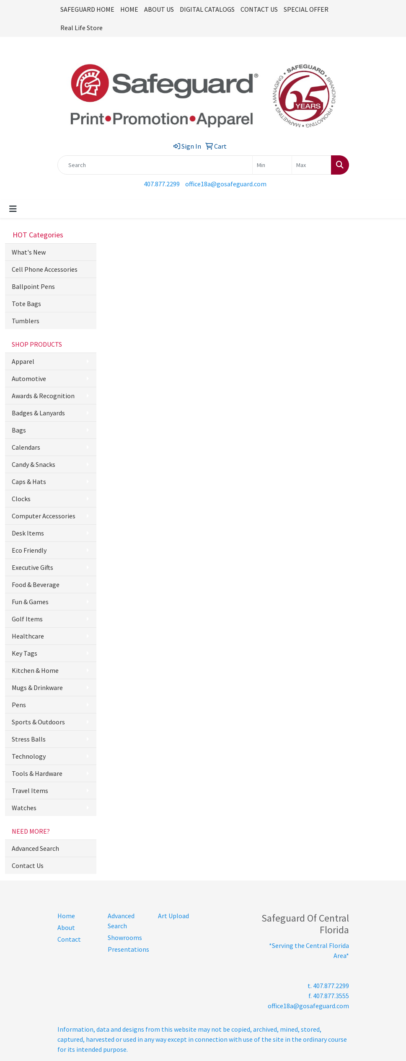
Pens (19, 704)
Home (66, 916)
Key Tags (24, 653)
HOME (129, 9)
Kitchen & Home (35, 670)
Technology (29, 756)
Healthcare (28, 636)
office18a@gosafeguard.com (225, 184)
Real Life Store (81, 27)
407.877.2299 (162, 184)
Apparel (23, 361)
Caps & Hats (29, 481)
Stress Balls (29, 739)
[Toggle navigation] (13, 209)
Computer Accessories (43, 516)
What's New (29, 252)
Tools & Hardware (37, 773)
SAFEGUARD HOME (87, 9)
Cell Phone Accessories (45, 269)
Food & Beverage (35, 584)
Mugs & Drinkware (37, 687)
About (66, 927)
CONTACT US (259, 9)
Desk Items (28, 533)
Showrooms (125, 937)
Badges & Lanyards (38, 413)
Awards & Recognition (43, 395)
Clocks (21, 498)
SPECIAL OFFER (306, 9)
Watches (24, 807)
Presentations (128, 949)
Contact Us (28, 865)
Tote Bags (26, 303)
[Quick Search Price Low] (272, 165)
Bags (19, 430)
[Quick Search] (155, 165)
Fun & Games (30, 601)
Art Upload (173, 916)
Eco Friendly (29, 550)
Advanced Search (35, 848)
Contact (69, 939)
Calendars (26, 447)
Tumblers (25, 321)
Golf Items (27, 619)
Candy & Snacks (33, 464)
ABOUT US (159, 9)
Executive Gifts (32, 567)
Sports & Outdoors (38, 722)
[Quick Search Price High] (311, 165)
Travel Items (30, 790)
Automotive (29, 378)
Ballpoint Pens (33, 286)
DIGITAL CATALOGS (207, 9)
